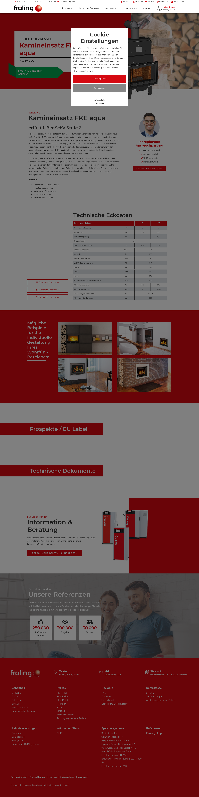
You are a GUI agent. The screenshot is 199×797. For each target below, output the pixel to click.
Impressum (99, 103)
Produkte (67, 8)
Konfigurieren (99, 88)
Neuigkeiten (111, 8)
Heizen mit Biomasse (89, 8)
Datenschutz (99, 100)
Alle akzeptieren (99, 78)
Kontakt (147, 8)
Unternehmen (130, 8)
